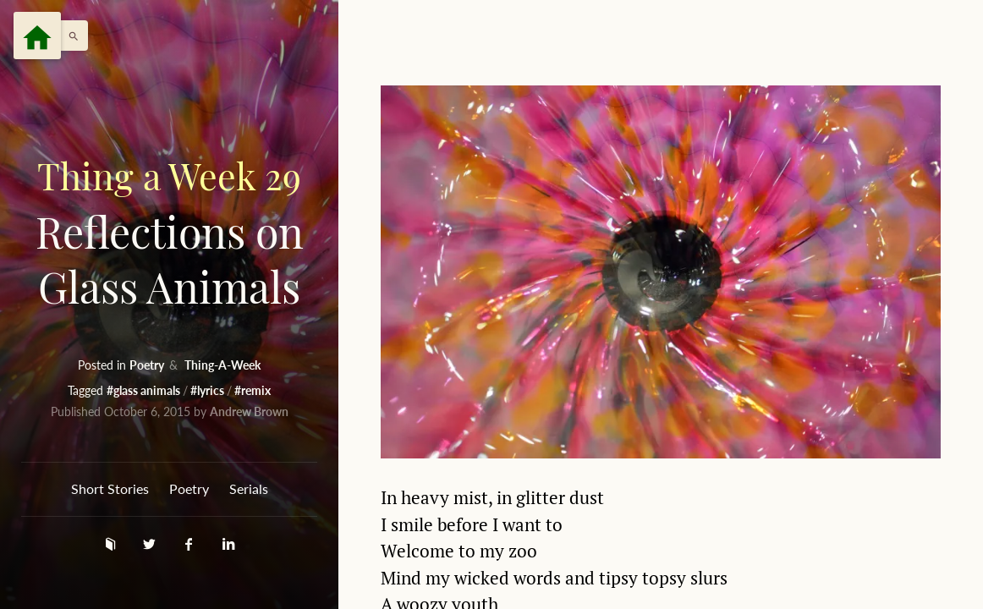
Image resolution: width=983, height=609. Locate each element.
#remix (252, 390)
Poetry (148, 365)
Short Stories (110, 488)
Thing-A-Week (222, 365)
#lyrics (208, 390)
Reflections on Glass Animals (169, 231)
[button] (69, 35)
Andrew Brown (249, 411)
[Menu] (37, 35)
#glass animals (145, 390)
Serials (248, 488)
